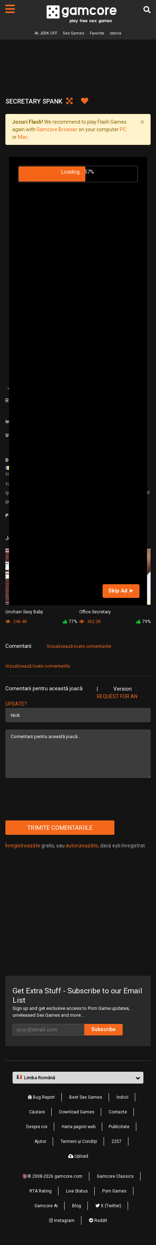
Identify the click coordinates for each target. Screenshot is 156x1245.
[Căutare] (147, 9)
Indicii (122, 1097)
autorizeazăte (82, 845)
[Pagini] (10, 9)
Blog (76, 1205)
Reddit (98, 1220)
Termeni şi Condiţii (79, 1141)
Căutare (37, 1111)
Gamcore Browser (57, 129)
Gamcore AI (46, 1205)
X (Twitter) (108, 1205)
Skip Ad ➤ (120, 590)
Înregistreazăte (22, 845)
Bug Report (41, 1097)
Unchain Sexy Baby (24, 611)
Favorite (97, 33)
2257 (117, 1141)
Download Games (76, 1111)
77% (70, 621)
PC (123, 129)
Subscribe (103, 1029)
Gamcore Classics (115, 1176)
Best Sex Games (85, 1097)
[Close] (142, 121)
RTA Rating (40, 1191)
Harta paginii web (78, 1126)
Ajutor (40, 1141)
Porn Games (114, 1191)
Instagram (62, 1220)
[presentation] (59, 799)
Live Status (77, 1191)
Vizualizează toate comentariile (79, 646)
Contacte (118, 1111)
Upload (78, 1156)
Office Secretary (95, 611)
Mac (23, 137)
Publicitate (119, 1126)
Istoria (115, 33)
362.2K (90, 621)
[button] (78, 1078)
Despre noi (36, 1126)
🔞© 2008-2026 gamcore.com (52, 1176)
